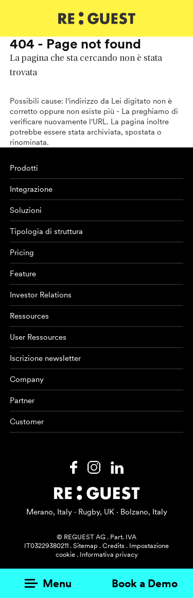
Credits (113, 546)
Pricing (22, 252)
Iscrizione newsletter (45, 358)
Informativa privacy (109, 554)
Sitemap (85, 546)
